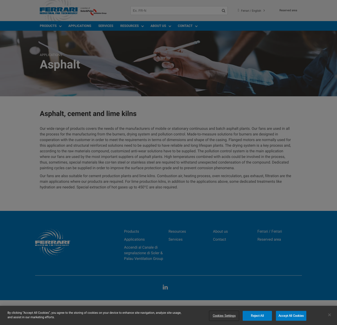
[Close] (329, 315)
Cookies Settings (224, 316)
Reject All (257, 316)
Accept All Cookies (291, 316)
